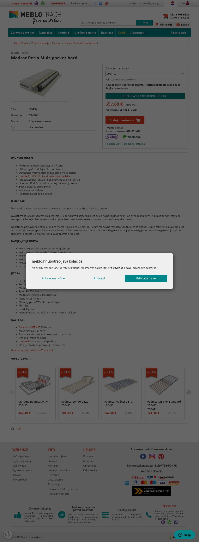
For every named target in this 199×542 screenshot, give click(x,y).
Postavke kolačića (119, 268)
